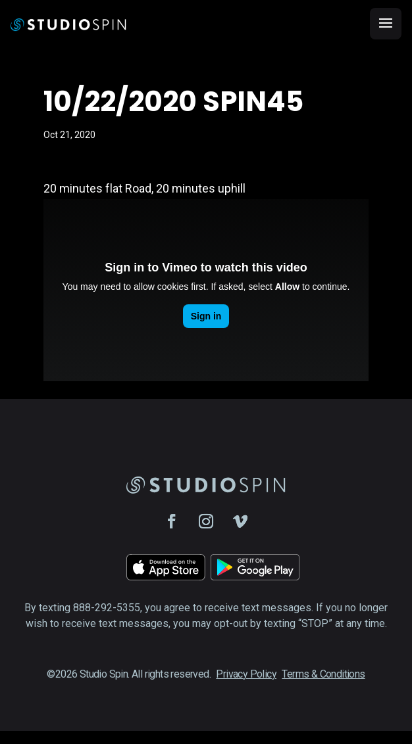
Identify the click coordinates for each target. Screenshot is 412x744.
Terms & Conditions (323, 674)
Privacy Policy (246, 674)
